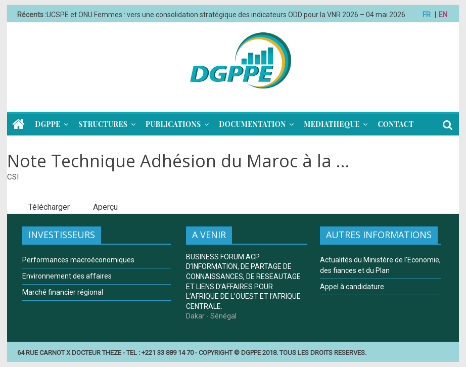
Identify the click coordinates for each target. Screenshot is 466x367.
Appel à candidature (352, 287)
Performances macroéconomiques (78, 260)
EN (443, 15)
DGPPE (47, 124)
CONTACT (395, 124)
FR (427, 15)
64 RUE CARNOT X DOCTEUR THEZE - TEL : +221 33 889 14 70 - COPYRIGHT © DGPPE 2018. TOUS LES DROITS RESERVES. (191, 352)
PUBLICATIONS (173, 124)
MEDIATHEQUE (332, 124)
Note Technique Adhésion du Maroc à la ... (178, 160)
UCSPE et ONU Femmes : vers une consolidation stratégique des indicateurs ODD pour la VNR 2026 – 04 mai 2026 (225, 15)
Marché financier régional (62, 292)
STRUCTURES (102, 124)
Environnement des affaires (67, 276)
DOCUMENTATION (252, 124)
